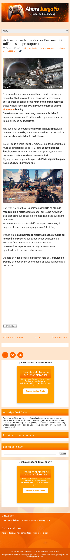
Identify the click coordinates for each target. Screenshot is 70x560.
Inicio (37, 337)
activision (27, 48)
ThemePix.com (21, 555)
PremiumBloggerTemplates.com (58, 555)
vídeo (16, 51)
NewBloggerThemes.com (35, 556)
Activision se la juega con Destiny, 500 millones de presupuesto (33, 41)
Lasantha (43, 555)
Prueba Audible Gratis (35, 391)
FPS (32, 48)
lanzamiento (50, 48)
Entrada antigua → (60, 337)
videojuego (8, 109)
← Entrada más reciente (12, 337)
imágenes (39, 48)
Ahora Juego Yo (28, 551)
